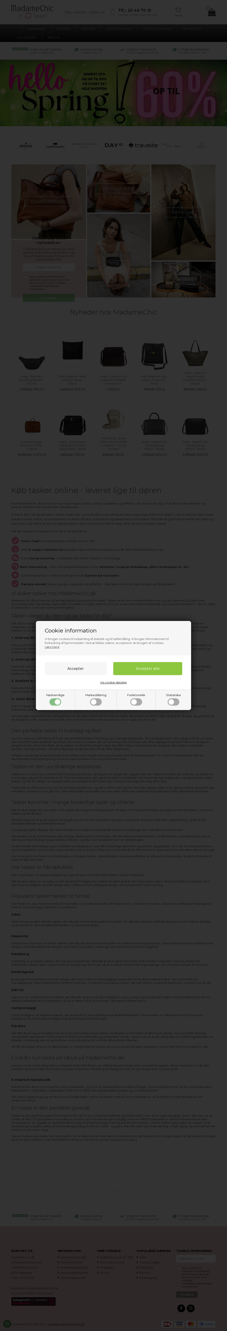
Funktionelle (136, 699)
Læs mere (52, 647)
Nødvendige (55, 699)
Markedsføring (95, 699)
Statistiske (173, 699)
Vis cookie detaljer (113, 682)
